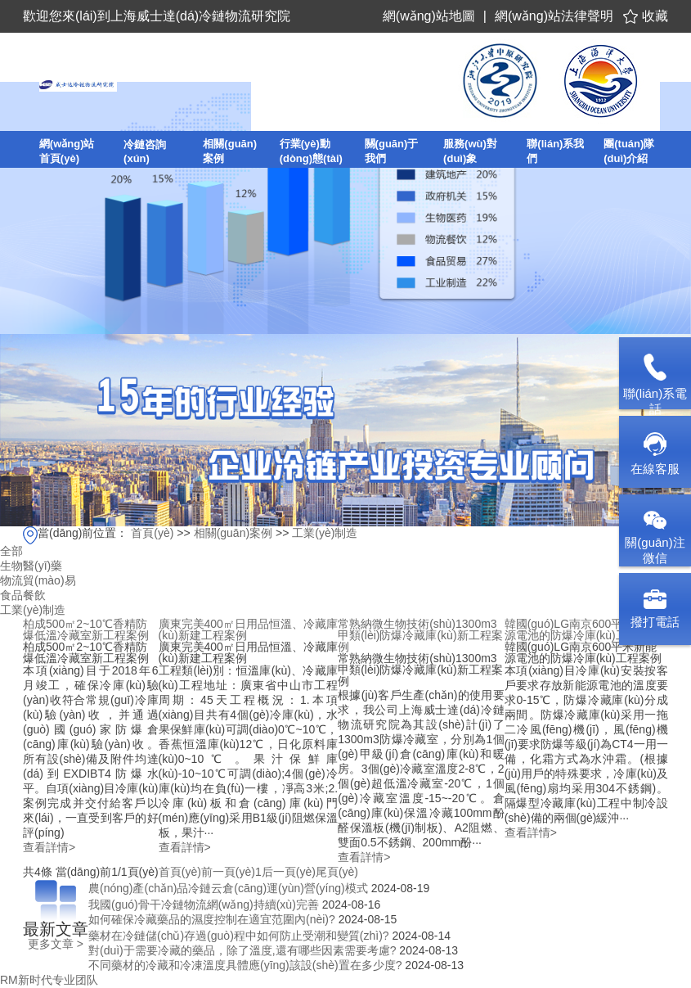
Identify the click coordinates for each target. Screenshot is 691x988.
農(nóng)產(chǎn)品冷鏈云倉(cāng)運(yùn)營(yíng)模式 (228, 888)
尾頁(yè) (337, 871)
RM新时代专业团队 (49, 979)
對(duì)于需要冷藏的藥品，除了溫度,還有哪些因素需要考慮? (242, 950)
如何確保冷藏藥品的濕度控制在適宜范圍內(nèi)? (211, 919)
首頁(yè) (152, 532)
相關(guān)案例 (233, 532)
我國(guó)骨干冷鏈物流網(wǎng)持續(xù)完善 (203, 904)
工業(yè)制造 (324, 532)
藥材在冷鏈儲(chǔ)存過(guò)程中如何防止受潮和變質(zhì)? (238, 935)
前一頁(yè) (228, 871)
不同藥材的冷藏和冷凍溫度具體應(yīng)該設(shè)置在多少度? (245, 965)
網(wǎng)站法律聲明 (554, 16)
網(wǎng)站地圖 (429, 16)
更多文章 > (55, 943)
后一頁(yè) (289, 871)
